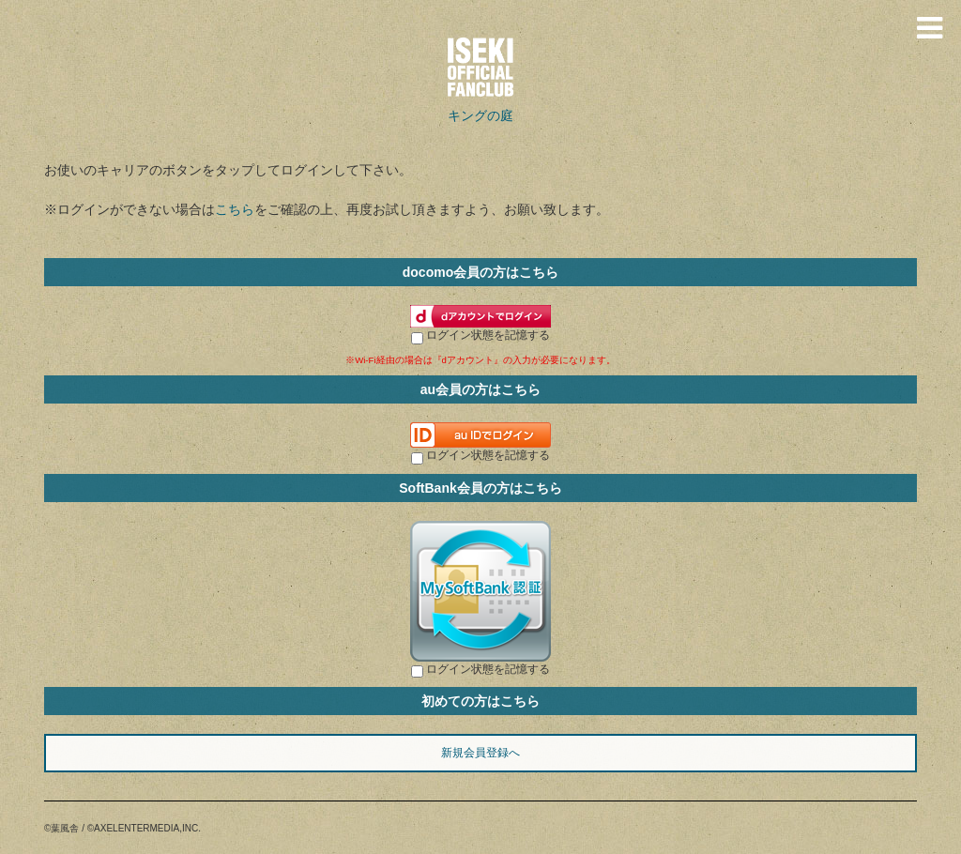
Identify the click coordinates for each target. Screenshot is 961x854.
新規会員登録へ (480, 752)
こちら (234, 209)
